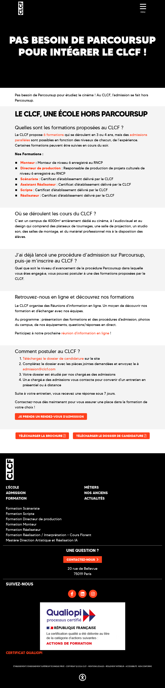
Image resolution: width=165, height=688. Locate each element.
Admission (16, 493)
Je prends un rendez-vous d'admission (51, 416)
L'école (12, 487)
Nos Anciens (96, 493)
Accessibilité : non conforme (139, 666)
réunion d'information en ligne (85, 333)
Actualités (94, 498)
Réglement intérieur (115, 666)
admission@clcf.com (39, 369)
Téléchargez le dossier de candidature (53, 358)
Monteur (27, 162)
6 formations (54, 135)
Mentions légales (96, 666)
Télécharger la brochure (42, 436)
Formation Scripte (20, 514)
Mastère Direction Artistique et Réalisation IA (42, 540)
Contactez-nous (83, 559)
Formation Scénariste (23, 508)
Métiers (91, 487)
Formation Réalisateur (23, 529)
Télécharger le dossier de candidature (111, 436)
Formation (16, 498)
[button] (82, 677)
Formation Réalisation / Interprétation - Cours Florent (48, 535)
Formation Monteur (21, 524)
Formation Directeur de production (34, 519)
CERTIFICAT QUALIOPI (24, 652)
